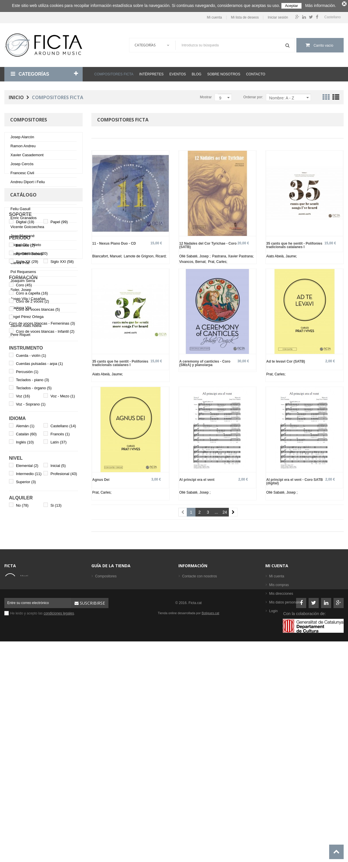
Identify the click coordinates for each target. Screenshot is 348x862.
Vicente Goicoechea (27, 228)
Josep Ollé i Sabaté (26, 255)
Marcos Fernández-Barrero (33, 201)
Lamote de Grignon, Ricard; (145, 255)
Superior (26, 651)
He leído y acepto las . (42, 826)
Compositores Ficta (113, 73)
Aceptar (291, 5)
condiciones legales (59, 826)
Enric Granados (23, 219)
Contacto (255, 73)
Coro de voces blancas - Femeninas (42, 492)
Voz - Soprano (31, 573)
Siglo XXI (62, 431)
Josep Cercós (21, 165)
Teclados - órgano (34, 557)
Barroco (25, 414)
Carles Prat (19, 264)
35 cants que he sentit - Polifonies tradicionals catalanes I (294, 243)
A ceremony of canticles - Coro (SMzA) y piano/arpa (204, 361)
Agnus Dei (100, 478)
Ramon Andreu (23, 147)
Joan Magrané (22, 237)
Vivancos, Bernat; (193, 260)
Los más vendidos (109, 792)
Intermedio (28, 643)
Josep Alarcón (22, 138)
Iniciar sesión (278, 16)
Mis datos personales (285, 757)
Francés (60, 603)
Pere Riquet (20, 336)
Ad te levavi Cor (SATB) (285, 360)
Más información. (320, 5)
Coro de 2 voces (32, 470)
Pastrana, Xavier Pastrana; (232, 255)
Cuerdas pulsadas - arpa (39, 533)
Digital (25, 391)
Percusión (27, 541)
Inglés (25, 611)
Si (55, 674)
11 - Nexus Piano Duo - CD (114, 242)
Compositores (106, 731)
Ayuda (187, 757)
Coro (24, 454)
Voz (23, 565)
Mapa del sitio (193, 766)
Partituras (102, 766)
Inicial (58, 635)
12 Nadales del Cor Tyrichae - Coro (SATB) (208, 243)
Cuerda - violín (31, 525)
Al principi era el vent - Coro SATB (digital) (294, 480)
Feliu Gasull (20, 210)
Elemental (27, 635)
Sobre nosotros (223, 73)
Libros (100, 757)
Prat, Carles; (217, 260)
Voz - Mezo (62, 565)
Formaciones (105, 748)
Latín (58, 611)
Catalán (26, 603)
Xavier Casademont (27, 156)
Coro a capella (32, 462)
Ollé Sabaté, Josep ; (195, 255)
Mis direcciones (281, 748)
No (22, 674)
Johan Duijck (21, 192)
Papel (59, 391)
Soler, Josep (20, 291)
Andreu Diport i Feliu (27, 183)
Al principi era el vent (196, 478)
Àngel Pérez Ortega (27, 318)
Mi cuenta (214, 16)
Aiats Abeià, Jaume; (281, 255)
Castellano (63, 595)
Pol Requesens (23, 273)
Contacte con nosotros (199, 731)
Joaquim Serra (22, 282)
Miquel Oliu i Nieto (25, 246)
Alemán (25, 595)
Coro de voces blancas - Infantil (45, 500)
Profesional (63, 643)
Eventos (177, 73)
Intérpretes (151, 73)
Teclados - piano (32, 549)
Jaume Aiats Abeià (25, 327)
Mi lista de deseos (245, 16)
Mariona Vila (20, 309)
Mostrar (206, 96)
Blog (196, 73)
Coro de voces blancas (38, 479)
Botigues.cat (210, 826)
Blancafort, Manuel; (107, 255)
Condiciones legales (197, 740)
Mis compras (279, 740)
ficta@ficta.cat (31, 749)
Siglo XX (27, 431)
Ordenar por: (253, 96)
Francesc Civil (22, 174)
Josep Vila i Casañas (28, 300)
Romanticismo (32, 423)
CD (97, 774)
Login (273, 766)
